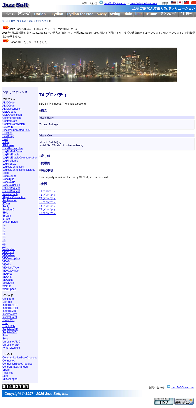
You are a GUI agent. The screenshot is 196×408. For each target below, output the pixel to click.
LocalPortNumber (12, 148)
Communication (11, 117)
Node (5, 172)
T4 (3, 234)
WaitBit (6, 285)
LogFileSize (9, 163)
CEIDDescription (12, 114)
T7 (3, 243)
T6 (3, 240)
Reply (5, 206)
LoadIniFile (8, 326)
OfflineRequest (11, 188)
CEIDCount (9, 111)
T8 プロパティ (47, 213)
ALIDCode (8, 102)
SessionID (8, 209)
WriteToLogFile (11, 347)
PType (6, 203)
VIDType (7, 273)
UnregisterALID (11, 341)
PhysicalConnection (13, 197)
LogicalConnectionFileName (18, 169)
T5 (3, 237)
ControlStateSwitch (13, 124)
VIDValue (7, 279)
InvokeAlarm (9, 314)
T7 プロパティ (47, 209)
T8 (3, 246)
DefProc (7, 301)
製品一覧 (15, 21)
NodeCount (9, 175)
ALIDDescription (11, 108)
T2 (3, 227)
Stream (6, 215)
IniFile (5, 142)
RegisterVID (9, 332)
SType (6, 218)
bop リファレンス (37, 21)
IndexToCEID (10, 308)
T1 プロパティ (47, 191)
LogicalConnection (13, 166)
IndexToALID (10, 304)
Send (5, 338)
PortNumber (9, 200)
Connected (8, 360)
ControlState (9, 120)
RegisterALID (10, 329)
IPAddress (8, 145)
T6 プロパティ (47, 205)
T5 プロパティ (47, 202)
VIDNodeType (10, 267)
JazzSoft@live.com (115, 3)
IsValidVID (8, 320)
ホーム (5, 21)
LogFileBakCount (12, 151)
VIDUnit (6, 276)
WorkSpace (9, 289)
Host (5, 139)
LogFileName (10, 160)
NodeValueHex (11, 185)
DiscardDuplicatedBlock (16, 130)
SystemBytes (10, 221)
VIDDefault (8, 255)
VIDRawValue (10, 270)
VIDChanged (10, 378)
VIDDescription (11, 258)
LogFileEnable (10, 154)
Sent (5, 375)
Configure (8, 298)
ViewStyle (8, 282)
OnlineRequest (11, 191)
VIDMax (7, 261)
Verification (8, 249)
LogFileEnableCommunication (19, 157)
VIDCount (8, 252)
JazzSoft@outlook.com (143, 3)
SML (5, 212)
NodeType (8, 179)
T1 (3, 224)
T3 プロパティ (47, 198)
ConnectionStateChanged (17, 363)
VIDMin (6, 264)
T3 (3, 230)
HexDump (8, 136)
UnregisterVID (10, 344)
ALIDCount (8, 105)
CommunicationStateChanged (19, 357)
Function (7, 133)
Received (7, 372)
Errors (6, 369)
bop (24, 21)
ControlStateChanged (15, 366)
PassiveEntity (10, 194)
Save (5, 335)
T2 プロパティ (47, 194)
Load (5, 323)
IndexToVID (9, 311)
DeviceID (7, 127)
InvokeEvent (9, 317)
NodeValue (8, 182)
